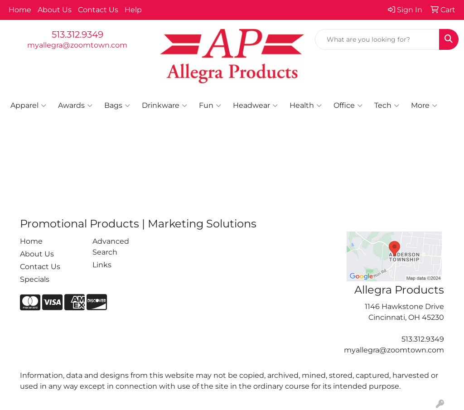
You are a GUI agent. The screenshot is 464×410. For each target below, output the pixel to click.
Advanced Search (110, 246)
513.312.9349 (77, 34)
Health (306, 105)
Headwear (255, 105)
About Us (55, 9)
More (424, 105)
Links (101, 264)
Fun (210, 105)
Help (133, 9)
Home (20, 9)
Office (348, 105)
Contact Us (98, 9)
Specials (34, 279)
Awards (75, 105)
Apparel (28, 105)
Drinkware (164, 105)
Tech (386, 105)
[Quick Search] (377, 39)
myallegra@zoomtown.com (77, 45)
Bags (117, 105)
